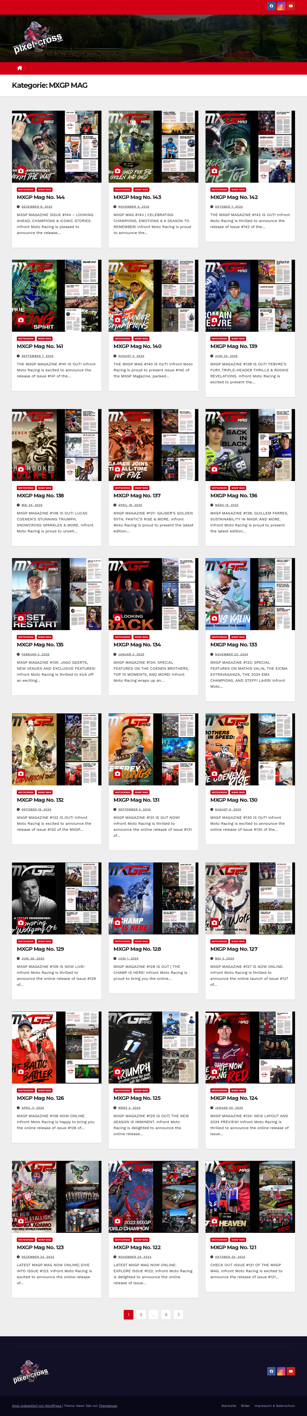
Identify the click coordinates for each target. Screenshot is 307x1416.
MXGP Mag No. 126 (40, 1098)
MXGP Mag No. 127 (233, 949)
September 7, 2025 (38, 356)
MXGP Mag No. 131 (136, 800)
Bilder (245, 1406)
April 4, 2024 (33, 1107)
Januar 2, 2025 (131, 654)
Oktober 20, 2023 (230, 1257)
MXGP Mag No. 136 (233, 495)
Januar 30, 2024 (229, 1107)
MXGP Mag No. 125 (136, 1098)
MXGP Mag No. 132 (40, 800)
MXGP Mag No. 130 (233, 800)
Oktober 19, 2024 (36, 809)
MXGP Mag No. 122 (136, 1247)
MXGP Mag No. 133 (233, 644)
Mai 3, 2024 (224, 958)
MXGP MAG (44, 189)
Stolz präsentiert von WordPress (37, 1406)
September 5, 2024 (134, 809)
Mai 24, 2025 (32, 505)
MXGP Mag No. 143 (137, 197)
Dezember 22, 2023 (38, 1257)
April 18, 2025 (130, 505)
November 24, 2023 (134, 1257)
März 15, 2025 (227, 505)
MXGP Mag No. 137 (136, 495)
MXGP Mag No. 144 (41, 197)
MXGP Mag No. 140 (137, 346)
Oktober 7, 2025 (229, 206)
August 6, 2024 (228, 809)
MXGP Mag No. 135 (40, 644)
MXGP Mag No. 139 (233, 346)
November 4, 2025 (133, 206)
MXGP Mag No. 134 (137, 644)
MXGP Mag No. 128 (137, 949)
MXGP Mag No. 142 (234, 197)
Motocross (26, 189)
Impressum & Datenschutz (275, 1406)
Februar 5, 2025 (36, 654)
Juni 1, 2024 (128, 958)
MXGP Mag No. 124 (234, 1098)
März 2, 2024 (129, 1107)
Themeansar (108, 1406)
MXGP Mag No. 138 (40, 495)
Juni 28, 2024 (33, 958)
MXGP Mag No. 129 (40, 949)
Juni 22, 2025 (226, 356)
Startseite (228, 1406)
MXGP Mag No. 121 (233, 1247)
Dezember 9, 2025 (37, 206)
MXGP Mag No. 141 (40, 346)
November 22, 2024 (231, 654)
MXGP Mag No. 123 (40, 1247)
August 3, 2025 (131, 356)
